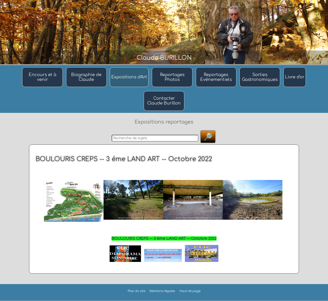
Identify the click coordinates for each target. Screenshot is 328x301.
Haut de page (189, 291)
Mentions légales (162, 291)
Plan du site (136, 291)
